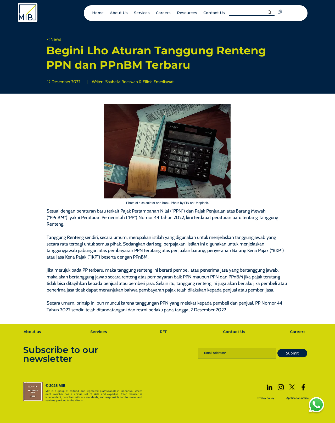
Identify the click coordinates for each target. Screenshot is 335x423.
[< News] (64, 39)
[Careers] (298, 332)
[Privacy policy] (266, 398)
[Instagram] (281, 387)
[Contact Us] (234, 332)
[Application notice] (298, 398)
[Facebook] (303, 387)
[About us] (32, 332)
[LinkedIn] (269, 387)
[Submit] (292, 353)
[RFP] (164, 332)
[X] (292, 387)
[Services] (99, 332)
